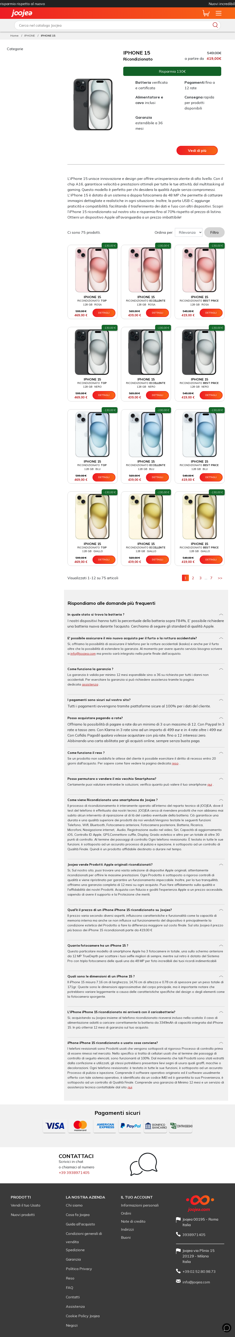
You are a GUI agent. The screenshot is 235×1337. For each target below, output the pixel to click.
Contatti (73, 1297)
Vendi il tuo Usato (25, 1205)
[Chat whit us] (226, 1327)
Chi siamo (74, 1205)
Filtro (214, 232)
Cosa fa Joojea (78, 1214)
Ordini (126, 1213)
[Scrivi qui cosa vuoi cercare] (117, 25)
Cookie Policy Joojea (83, 1316)
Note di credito (133, 1221)
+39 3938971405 (74, 1172)
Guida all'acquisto (80, 1224)
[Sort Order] (188, 232)
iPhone (146, 3)
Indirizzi (127, 1229)
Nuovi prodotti (23, 1214)
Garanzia (73, 1259)
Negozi (72, 1325)
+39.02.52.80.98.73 (199, 1271)
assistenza (90, 684)
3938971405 (193, 1234)
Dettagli (103, 312)
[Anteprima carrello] (206, 13)
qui (209, 784)
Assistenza (75, 1306)
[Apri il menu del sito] (218, 13)
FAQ (69, 1287)
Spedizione (75, 1250)
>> (221, 577)
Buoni (126, 1237)
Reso (70, 1278)
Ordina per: (164, 232)
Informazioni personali (140, 1205)
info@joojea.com (83, 653)
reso (175, 763)
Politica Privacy (79, 1268)
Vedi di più (197, 150)
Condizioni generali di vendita (84, 1237)
